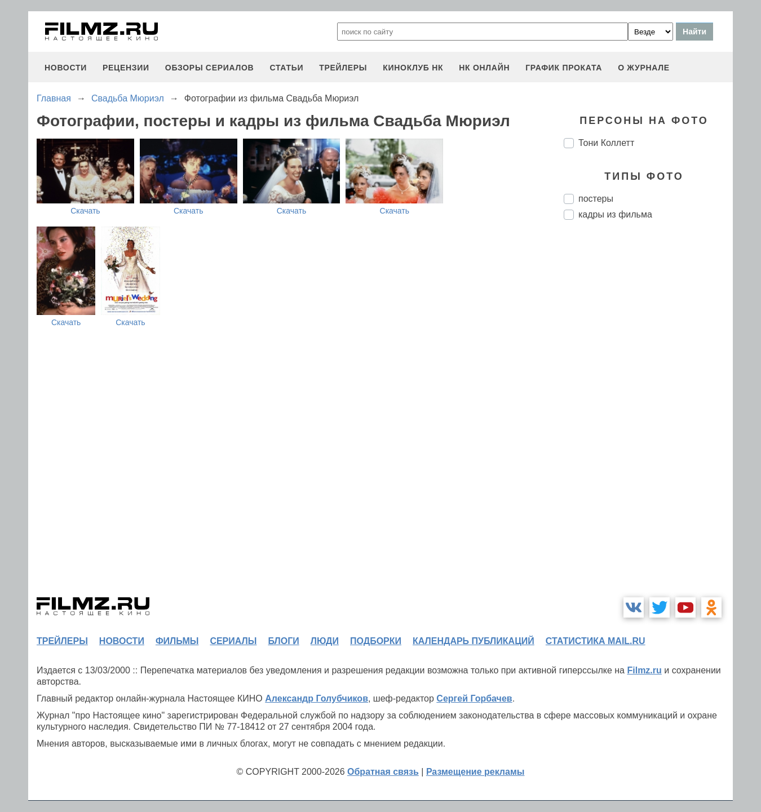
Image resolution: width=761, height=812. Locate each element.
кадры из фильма (615, 214)
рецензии (126, 67)
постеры (595, 198)
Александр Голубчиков (316, 698)
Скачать (85, 210)
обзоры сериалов (209, 67)
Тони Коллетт (606, 143)
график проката (563, 67)
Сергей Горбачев (474, 698)
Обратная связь (383, 771)
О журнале (644, 67)
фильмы (177, 641)
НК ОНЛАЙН (484, 67)
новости (66, 67)
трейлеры (343, 67)
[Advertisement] (648, 417)
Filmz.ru (644, 670)
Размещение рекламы (475, 771)
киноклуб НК (413, 67)
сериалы (233, 641)
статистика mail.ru (595, 641)
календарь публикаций (473, 641)
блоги (283, 641)
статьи (286, 67)
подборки (375, 641)
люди (325, 641)
